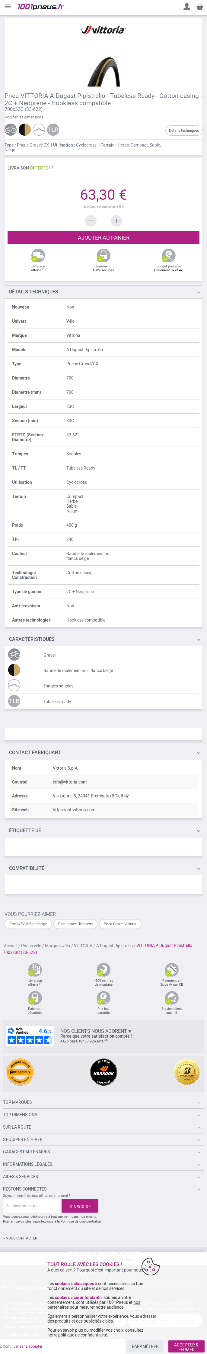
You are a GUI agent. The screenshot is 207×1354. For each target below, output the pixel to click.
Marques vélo (57, 945)
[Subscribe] (80, 1206)
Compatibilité (26, 868)
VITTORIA (83, 945)
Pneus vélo (31, 945)
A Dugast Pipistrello (114, 945)
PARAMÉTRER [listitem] (145, 1346)
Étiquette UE (25, 830)
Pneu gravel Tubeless (75, 924)
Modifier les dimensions (24, 117)
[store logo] (41, 7)
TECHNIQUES (33, 292)
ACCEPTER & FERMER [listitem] (186, 1347)
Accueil (10, 945)
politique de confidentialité (82, 1335)
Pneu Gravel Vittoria (120, 924)
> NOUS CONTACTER (20, 1238)
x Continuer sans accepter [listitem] (21, 1346)
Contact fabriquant (35, 752)
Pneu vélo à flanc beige (28, 924)
